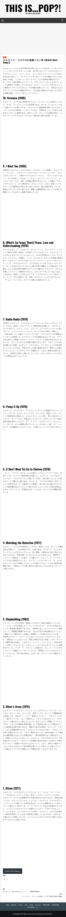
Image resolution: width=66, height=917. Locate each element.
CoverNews (39, 914)
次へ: (33, 895)
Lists (26, 905)
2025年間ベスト (33, 907)
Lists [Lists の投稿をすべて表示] (4, 57)
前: (33, 890)
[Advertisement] (33, 37)
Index (7, 905)
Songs (31, 905)
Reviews (38, 905)
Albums (13, 905)
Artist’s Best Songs (12, 871)
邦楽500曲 (46, 905)
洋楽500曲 (55, 905)
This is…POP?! (33, 8)
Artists (20, 905)
